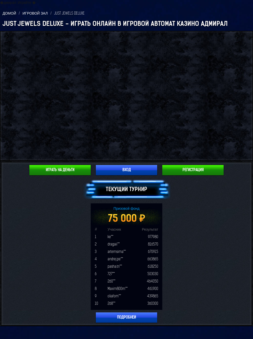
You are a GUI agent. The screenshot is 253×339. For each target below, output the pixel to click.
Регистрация (193, 170)
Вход (126, 170)
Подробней (126, 317)
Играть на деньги (60, 170)
